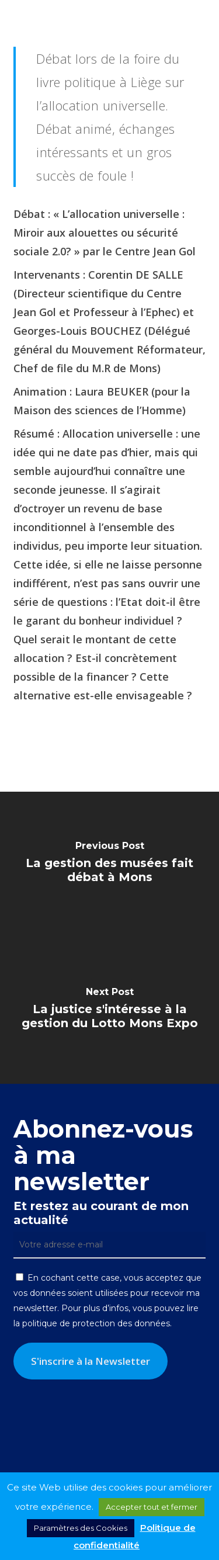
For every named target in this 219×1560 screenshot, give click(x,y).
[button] (202, 17)
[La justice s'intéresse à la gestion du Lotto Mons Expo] (109, 1011)
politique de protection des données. (97, 1323)
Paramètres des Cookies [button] (80, 1528)
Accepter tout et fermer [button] (151, 1507)
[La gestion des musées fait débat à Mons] (109, 865)
